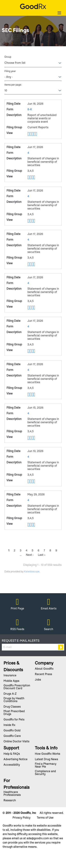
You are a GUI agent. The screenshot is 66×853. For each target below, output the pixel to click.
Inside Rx (9, 725)
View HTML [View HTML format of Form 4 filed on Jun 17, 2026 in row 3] (28, 177)
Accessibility (12, 765)
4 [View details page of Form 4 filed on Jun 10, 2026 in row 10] (28, 457)
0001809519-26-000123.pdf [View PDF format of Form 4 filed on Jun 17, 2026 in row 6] (30, 307)
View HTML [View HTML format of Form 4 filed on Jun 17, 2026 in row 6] (28, 307)
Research (10, 800)
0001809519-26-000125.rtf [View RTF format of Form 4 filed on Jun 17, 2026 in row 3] (32, 177)
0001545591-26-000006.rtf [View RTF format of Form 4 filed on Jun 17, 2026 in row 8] (32, 394)
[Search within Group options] (17, 63)
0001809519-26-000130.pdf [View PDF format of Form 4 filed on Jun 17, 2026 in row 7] (30, 351)
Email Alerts (48, 608)
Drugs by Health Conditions (14, 700)
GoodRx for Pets (14, 719)
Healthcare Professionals (12, 794)
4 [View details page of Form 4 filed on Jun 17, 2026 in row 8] (28, 370)
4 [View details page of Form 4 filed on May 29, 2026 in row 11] (28, 500)
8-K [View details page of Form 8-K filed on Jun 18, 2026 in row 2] (29, 109)
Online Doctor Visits (16, 741)
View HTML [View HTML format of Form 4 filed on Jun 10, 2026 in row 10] (28, 481)
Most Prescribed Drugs (14, 713)
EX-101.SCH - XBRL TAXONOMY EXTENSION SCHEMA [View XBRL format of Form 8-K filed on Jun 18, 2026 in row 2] (36, 134)
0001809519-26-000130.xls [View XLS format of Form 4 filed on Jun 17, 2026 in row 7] (34, 351)
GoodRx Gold (12, 730)
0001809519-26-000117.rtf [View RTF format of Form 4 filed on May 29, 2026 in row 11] (32, 524)
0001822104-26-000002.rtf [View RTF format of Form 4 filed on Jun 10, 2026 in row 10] (32, 481)
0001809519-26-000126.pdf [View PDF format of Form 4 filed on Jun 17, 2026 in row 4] (30, 220)
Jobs (38, 679)
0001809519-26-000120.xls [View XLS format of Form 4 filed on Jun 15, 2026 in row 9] (34, 438)
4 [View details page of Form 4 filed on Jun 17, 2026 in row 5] (28, 239)
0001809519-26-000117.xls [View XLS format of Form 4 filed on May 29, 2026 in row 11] (34, 524)
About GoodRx (44, 669)
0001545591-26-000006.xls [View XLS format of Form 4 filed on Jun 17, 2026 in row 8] (34, 394)
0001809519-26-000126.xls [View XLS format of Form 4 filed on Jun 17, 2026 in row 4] (34, 220)
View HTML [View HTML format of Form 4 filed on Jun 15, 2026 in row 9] (28, 438)
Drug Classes (12, 706)
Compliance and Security (45, 773)
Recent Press (43, 674)
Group (7, 56)
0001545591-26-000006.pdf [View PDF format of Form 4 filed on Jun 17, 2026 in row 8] (30, 394)
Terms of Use (45, 817)
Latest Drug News (46, 759)
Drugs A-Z (10, 694)
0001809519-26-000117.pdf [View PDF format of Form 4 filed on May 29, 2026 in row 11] (30, 524)
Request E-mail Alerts (20, 641)
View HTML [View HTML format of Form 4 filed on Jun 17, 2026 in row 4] (28, 220)
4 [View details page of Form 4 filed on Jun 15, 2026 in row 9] (28, 413)
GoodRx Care (12, 736)
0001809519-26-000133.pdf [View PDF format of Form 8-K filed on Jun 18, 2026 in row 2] (30, 134)
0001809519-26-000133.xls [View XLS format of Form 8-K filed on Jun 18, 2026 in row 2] (34, 134)
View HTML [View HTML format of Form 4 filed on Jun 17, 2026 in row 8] (28, 394)
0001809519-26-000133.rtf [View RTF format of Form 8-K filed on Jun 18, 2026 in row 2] (32, 134)
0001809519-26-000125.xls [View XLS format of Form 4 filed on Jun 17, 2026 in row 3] (34, 177)
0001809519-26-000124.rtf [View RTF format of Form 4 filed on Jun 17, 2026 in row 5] (32, 264)
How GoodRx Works (47, 754)
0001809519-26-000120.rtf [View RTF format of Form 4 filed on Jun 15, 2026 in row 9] (32, 438)
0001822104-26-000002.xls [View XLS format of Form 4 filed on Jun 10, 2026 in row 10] (34, 481)
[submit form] (60, 647)
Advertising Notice (15, 759)
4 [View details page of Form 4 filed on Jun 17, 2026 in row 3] (28, 153)
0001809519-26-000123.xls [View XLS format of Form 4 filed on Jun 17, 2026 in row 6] (34, 307)
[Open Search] (59, 12)
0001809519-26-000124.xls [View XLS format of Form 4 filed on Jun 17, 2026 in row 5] (34, 264)
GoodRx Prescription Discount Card (17, 687)
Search (48, 629)
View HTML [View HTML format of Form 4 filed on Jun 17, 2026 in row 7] (28, 351)
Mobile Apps (11, 681)
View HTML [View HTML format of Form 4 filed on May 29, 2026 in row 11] (28, 524)
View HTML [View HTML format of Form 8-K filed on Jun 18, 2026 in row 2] (28, 134)
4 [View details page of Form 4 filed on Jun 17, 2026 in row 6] (28, 283)
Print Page (17, 608)
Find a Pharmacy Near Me (45, 765)
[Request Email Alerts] (33, 647)
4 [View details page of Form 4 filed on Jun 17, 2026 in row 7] (28, 326)
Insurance (10, 675)
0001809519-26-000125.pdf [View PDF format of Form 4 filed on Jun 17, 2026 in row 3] (30, 177)
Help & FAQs (12, 754)
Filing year (10, 71)
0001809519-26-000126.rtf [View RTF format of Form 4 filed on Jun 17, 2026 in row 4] (32, 220)
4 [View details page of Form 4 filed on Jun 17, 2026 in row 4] (28, 196)
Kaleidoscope (31, 571)
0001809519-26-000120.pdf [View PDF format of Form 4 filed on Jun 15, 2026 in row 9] (30, 438)
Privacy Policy (21, 817)
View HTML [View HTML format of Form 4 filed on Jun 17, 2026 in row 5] (28, 264)
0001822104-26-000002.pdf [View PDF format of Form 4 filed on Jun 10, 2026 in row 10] (30, 481)
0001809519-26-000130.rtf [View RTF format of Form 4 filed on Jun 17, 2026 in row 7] (32, 351)
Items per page (12, 84)
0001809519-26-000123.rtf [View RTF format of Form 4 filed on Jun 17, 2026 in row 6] (32, 307)
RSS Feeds (17, 629)
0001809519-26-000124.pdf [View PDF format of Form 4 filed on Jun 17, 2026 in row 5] (30, 264)
